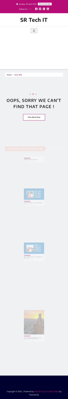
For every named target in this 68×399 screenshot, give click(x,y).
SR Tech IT (34, 19)
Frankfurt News (52, 391)
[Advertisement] (35, 50)
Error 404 (18, 75)
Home (9, 75)
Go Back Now (34, 117)
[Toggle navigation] (34, 30)
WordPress (39, 391)
